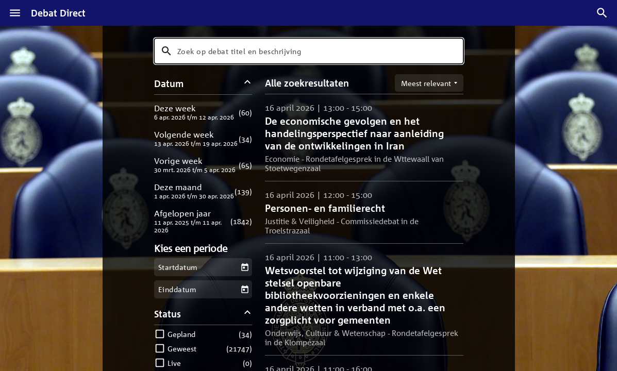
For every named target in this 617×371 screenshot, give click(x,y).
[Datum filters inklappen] (247, 83)
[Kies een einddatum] (244, 289)
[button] (203, 112)
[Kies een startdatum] (244, 267)
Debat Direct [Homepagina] (58, 13)
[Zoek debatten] (602, 13)
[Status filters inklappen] (247, 314)
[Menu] (15, 13)
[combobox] (308, 51)
